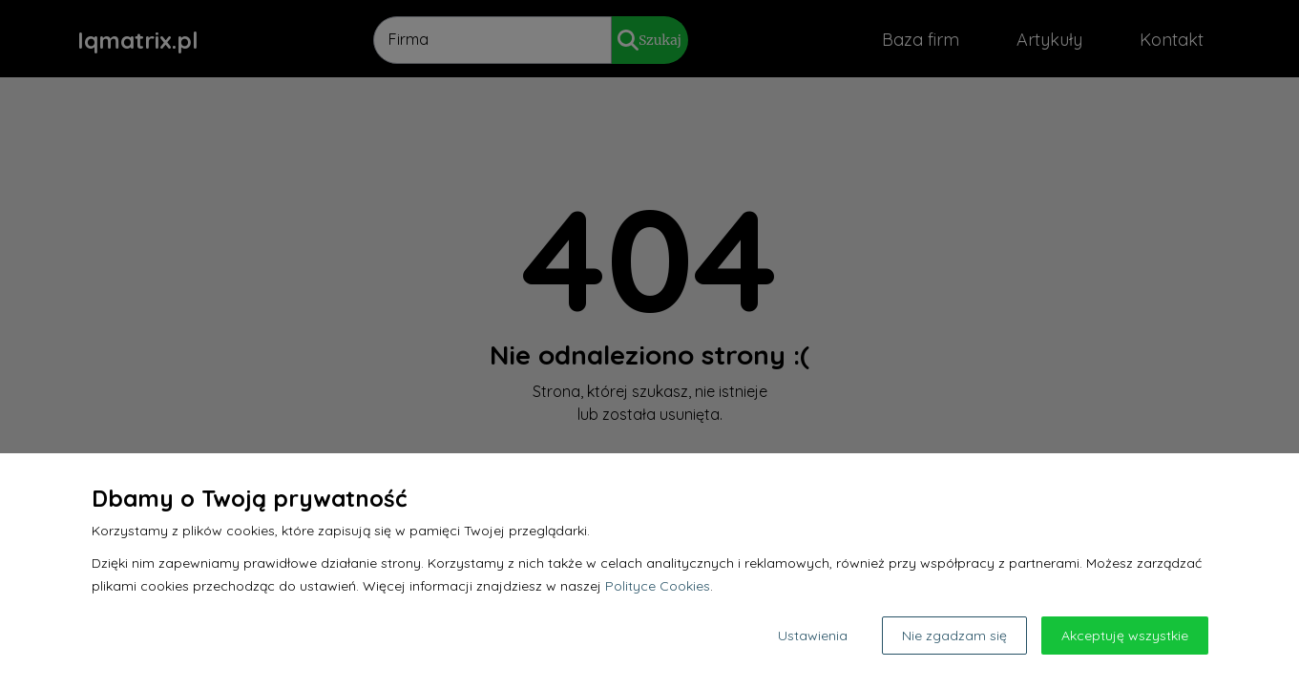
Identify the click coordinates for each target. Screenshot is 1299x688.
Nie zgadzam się (954, 635)
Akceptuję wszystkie (1124, 635)
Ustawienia (813, 635)
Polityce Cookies (657, 585)
